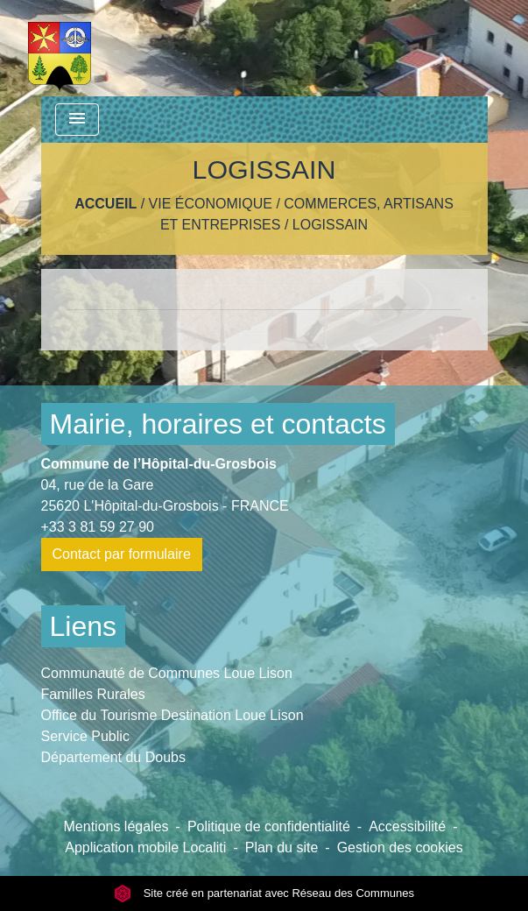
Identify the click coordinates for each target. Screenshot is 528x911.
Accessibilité (407, 826)
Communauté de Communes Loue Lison (166, 673)
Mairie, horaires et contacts (218, 424)
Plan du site (282, 847)
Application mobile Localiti (145, 847)
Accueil (105, 203)
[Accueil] (60, 48)
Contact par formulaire (122, 554)
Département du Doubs (113, 757)
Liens (83, 626)
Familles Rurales (93, 694)
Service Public (85, 736)
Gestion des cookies (400, 847)
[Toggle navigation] (77, 119)
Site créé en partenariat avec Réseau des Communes (264, 893)
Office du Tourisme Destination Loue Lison (172, 715)
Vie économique (210, 203)
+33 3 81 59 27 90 (97, 526)
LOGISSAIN (330, 224)
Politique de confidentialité (268, 826)
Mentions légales (116, 826)
